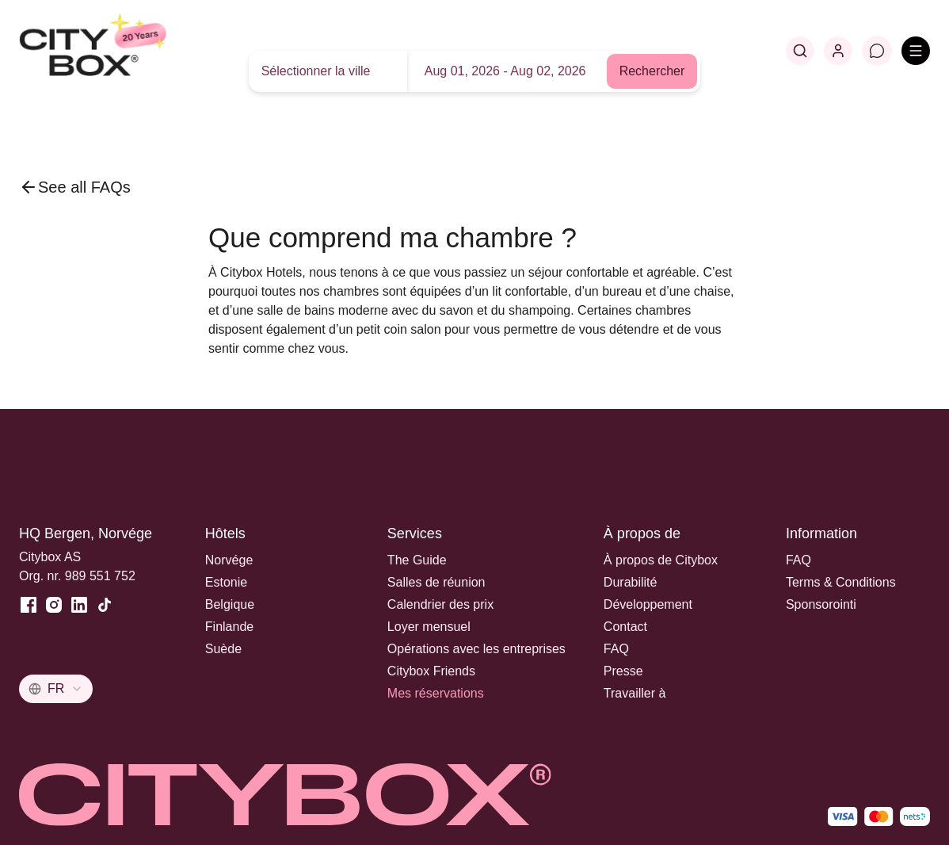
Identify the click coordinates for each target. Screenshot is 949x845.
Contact (625, 626)
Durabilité (630, 582)
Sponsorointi (821, 604)
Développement (648, 604)
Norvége (229, 560)
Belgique (229, 604)
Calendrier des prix (440, 604)
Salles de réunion (436, 582)
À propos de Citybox (661, 560)
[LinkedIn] (79, 604)
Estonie (226, 582)
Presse (623, 671)
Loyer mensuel (429, 626)
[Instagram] (53, 604)
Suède (223, 649)
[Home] (131, 50)
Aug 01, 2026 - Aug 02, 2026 (505, 71)
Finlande (229, 626)
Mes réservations (435, 693)
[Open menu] (915, 50)
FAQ (616, 649)
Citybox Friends (431, 671)
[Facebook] (28, 604)
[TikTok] (104, 604)
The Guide (417, 560)
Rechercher (652, 71)
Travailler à (635, 693)
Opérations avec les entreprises (476, 649)
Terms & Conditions (841, 582)
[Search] (800, 51)
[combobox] (56, 689)
